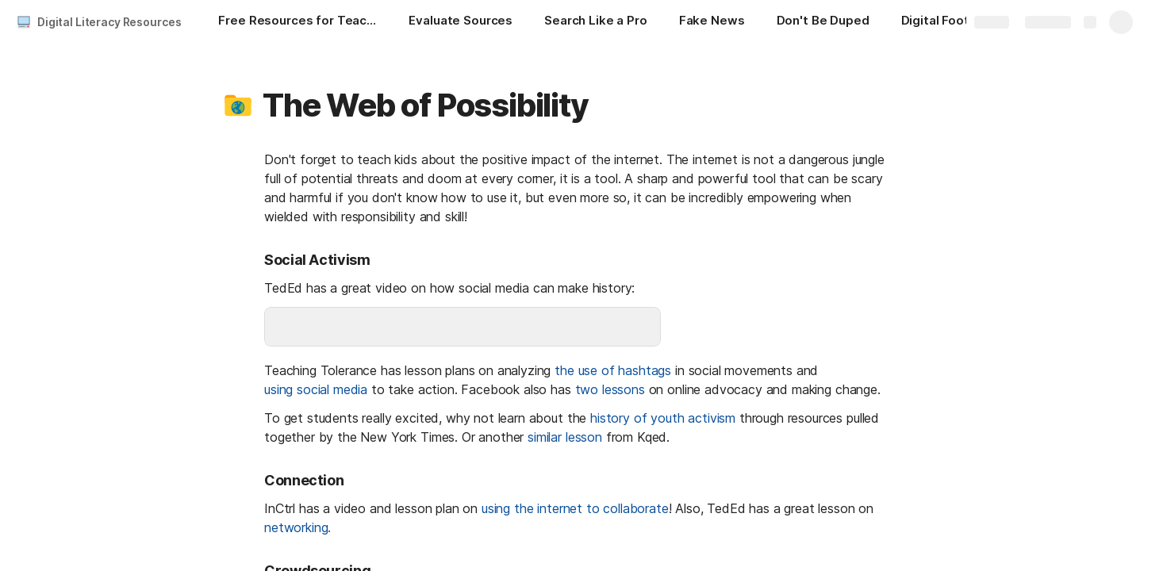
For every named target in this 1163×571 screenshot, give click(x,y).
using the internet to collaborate (575, 508)
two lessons (610, 389)
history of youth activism (662, 418)
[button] (238, 105)
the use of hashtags (613, 370)
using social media (315, 389)
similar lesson (565, 437)
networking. (297, 527)
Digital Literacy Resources (109, 22)
